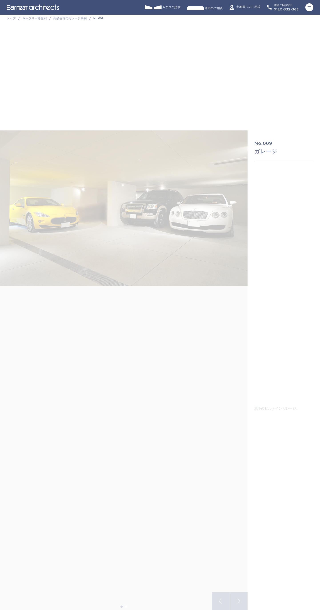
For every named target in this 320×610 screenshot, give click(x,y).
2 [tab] (126, 604)
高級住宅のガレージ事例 (70, 18)
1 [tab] (121, 604)
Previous (221, 598)
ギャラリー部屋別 (34, 18)
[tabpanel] (160, 91)
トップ (11, 18)
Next (239, 598)
